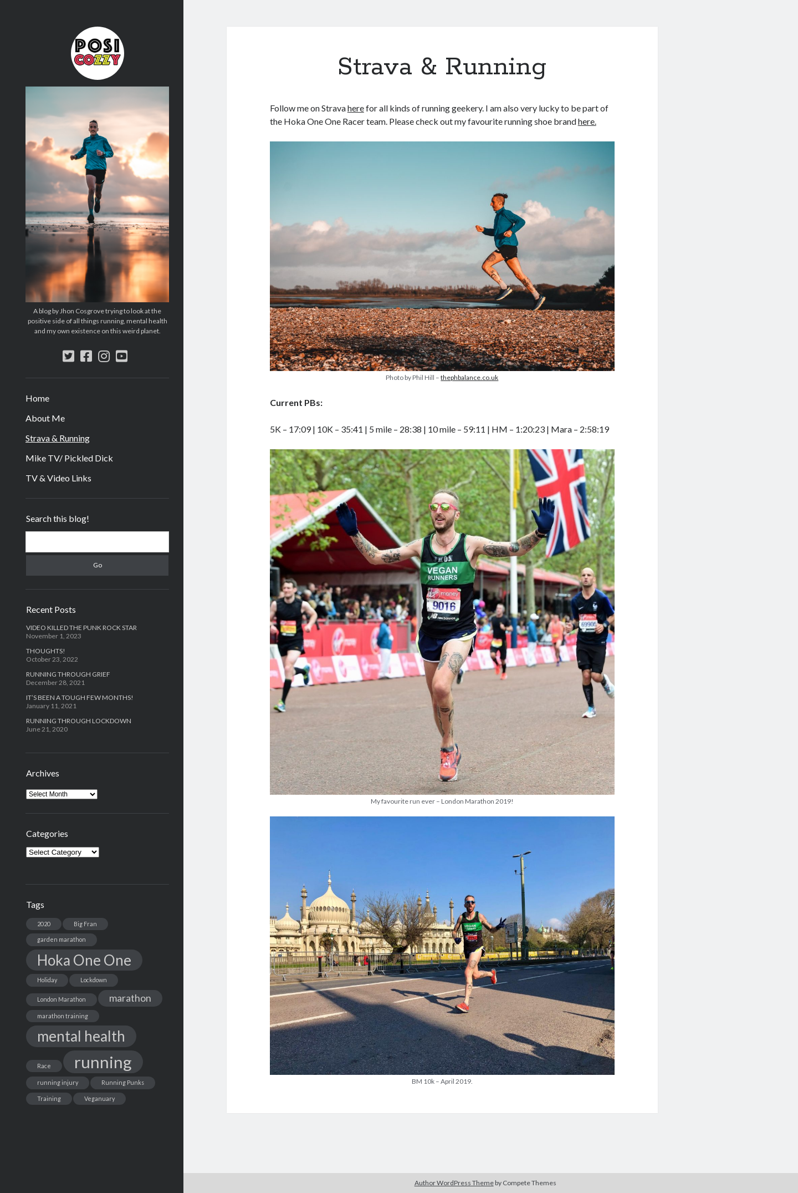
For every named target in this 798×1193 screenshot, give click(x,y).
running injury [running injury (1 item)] (57, 1082)
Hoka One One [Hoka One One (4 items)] (84, 960)
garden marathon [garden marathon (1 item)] (61, 939)
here (355, 108)
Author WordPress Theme (454, 1183)
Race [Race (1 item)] (44, 1065)
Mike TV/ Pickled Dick (69, 458)
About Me (45, 418)
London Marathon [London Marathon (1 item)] (61, 999)
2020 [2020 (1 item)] (43, 923)
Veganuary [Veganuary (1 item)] (99, 1098)
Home (37, 398)
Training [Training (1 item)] (49, 1098)
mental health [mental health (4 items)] (81, 1036)
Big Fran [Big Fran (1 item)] (85, 923)
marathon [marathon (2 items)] (130, 998)
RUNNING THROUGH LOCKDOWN (78, 721)
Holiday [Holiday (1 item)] (47, 979)
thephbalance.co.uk (469, 377)
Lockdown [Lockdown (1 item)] (93, 979)
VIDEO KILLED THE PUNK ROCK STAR (81, 627)
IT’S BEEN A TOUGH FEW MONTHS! (80, 697)
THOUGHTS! (45, 651)
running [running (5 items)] (103, 1062)
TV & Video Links (58, 478)
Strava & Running (57, 438)
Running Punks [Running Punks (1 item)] (122, 1082)
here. (587, 121)
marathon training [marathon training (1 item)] (62, 1015)
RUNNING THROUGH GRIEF (68, 674)
